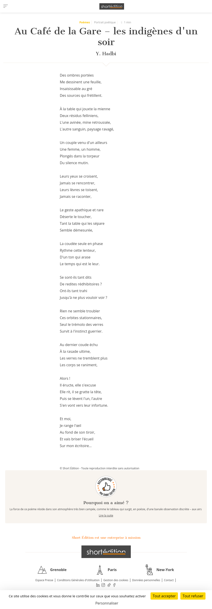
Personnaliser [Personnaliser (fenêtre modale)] (106, 603)
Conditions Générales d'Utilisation (78, 580)
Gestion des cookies (115, 580)
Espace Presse (44, 580)
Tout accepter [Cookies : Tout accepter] (164, 596)
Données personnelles (146, 580)
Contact (169, 580)
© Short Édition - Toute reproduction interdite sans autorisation (99, 468)
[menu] (5, 6)
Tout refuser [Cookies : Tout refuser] (193, 596)
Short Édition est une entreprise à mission (106, 538)
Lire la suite (106, 515)
